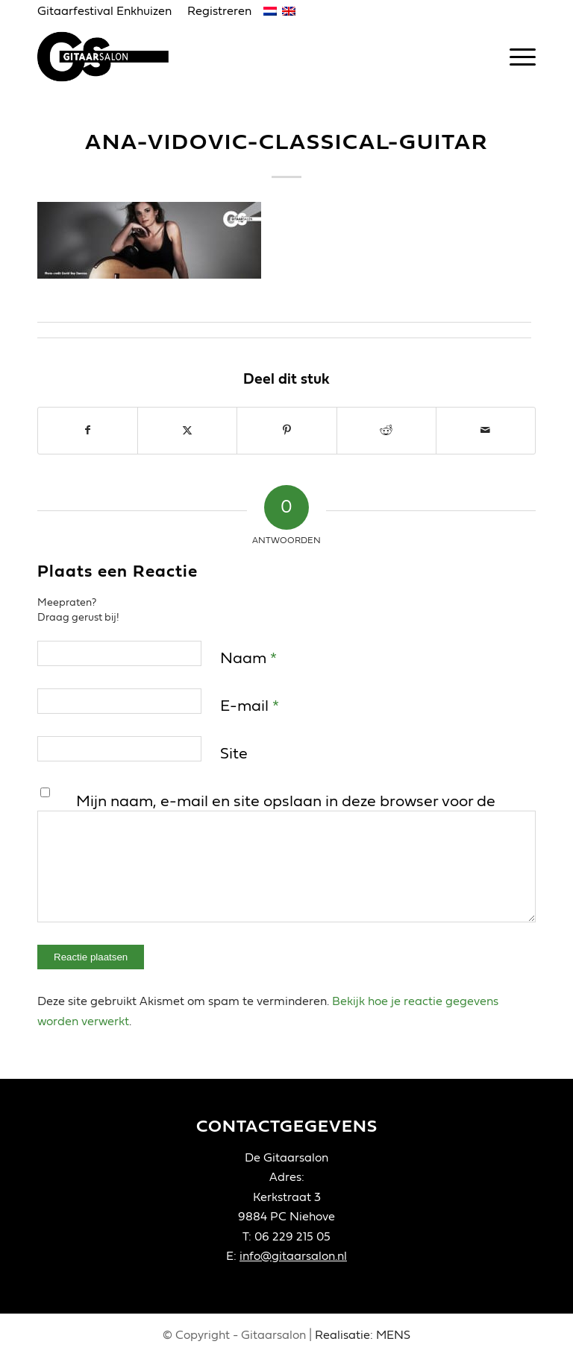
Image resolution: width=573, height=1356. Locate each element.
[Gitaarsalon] (110, 56)
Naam (248, 658)
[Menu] (515, 56)
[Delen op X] (187, 431)
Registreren (219, 11)
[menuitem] (108, 11)
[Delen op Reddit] (386, 431)
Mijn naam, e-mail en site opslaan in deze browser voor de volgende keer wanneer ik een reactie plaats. (285, 812)
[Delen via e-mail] (485, 431)
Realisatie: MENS (362, 1335)
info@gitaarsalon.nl (293, 1256)
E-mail (249, 706)
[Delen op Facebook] (87, 431)
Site (234, 753)
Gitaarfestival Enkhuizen (104, 11)
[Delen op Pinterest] (286, 431)
